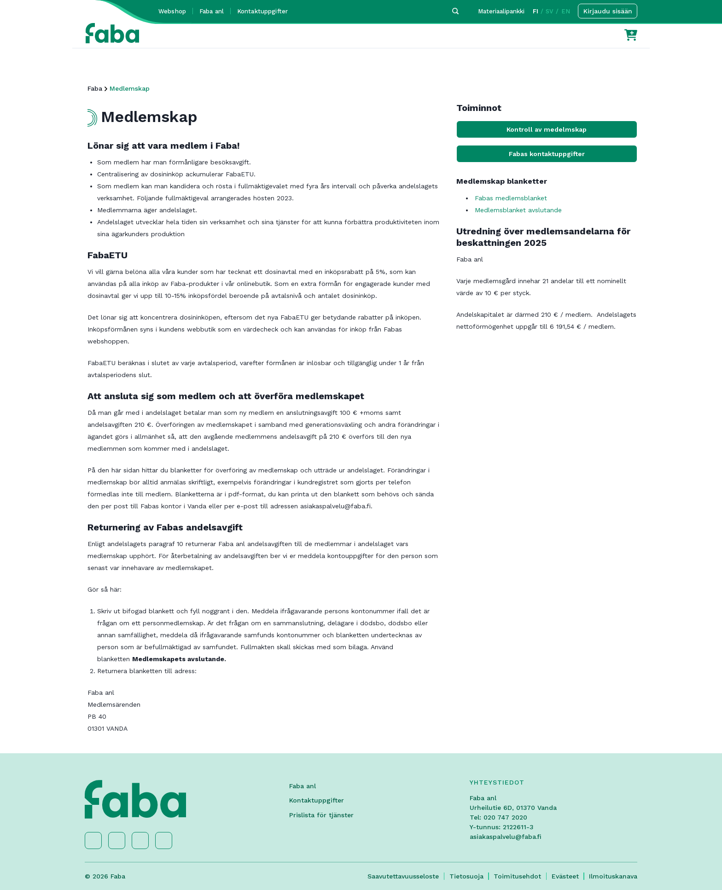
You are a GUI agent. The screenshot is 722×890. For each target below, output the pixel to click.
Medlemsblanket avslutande (518, 210)
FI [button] (535, 11)
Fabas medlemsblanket (512, 198)
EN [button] (565, 11)
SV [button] (549, 11)
